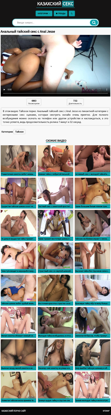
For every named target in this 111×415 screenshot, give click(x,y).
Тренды (60, 13)
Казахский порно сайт (13, 411)
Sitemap (106, 411)
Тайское (19, 131)
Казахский (55, 4)
